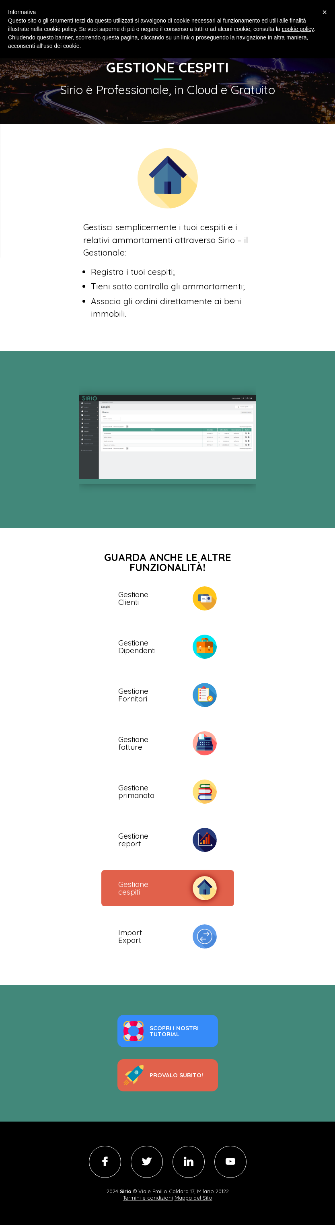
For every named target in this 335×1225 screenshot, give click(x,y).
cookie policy (298, 29)
